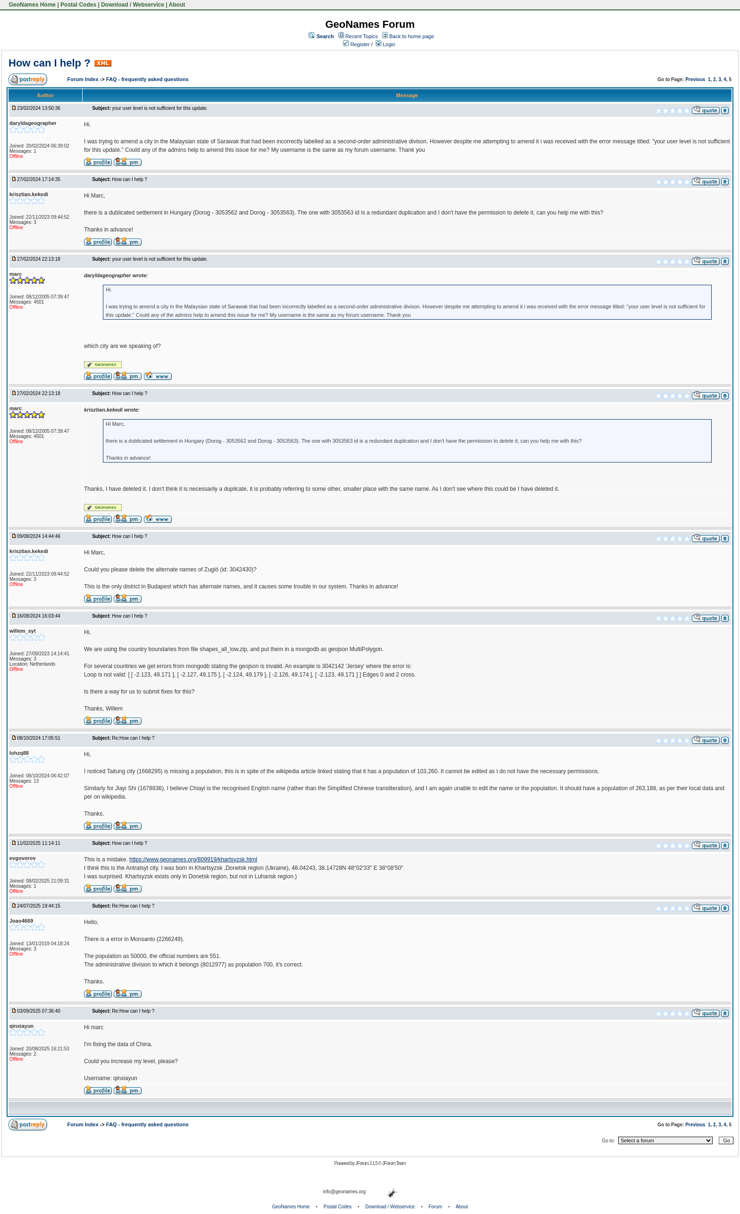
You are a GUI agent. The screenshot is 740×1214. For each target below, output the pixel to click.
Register (356, 44)
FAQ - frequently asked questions (147, 79)
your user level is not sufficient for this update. (160, 108)
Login (385, 44)
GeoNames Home (31, 4)
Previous (695, 79)
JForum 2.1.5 (366, 1163)
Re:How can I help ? (133, 738)
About (177, 4)
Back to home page (411, 36)
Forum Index (83, 79)
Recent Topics (361, 36)
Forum (435, 1206)
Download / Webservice (132, 4)
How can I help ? (49, 63)
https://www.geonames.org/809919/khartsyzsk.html (193, 859)
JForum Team (394, 1163)
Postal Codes (78, 4)
